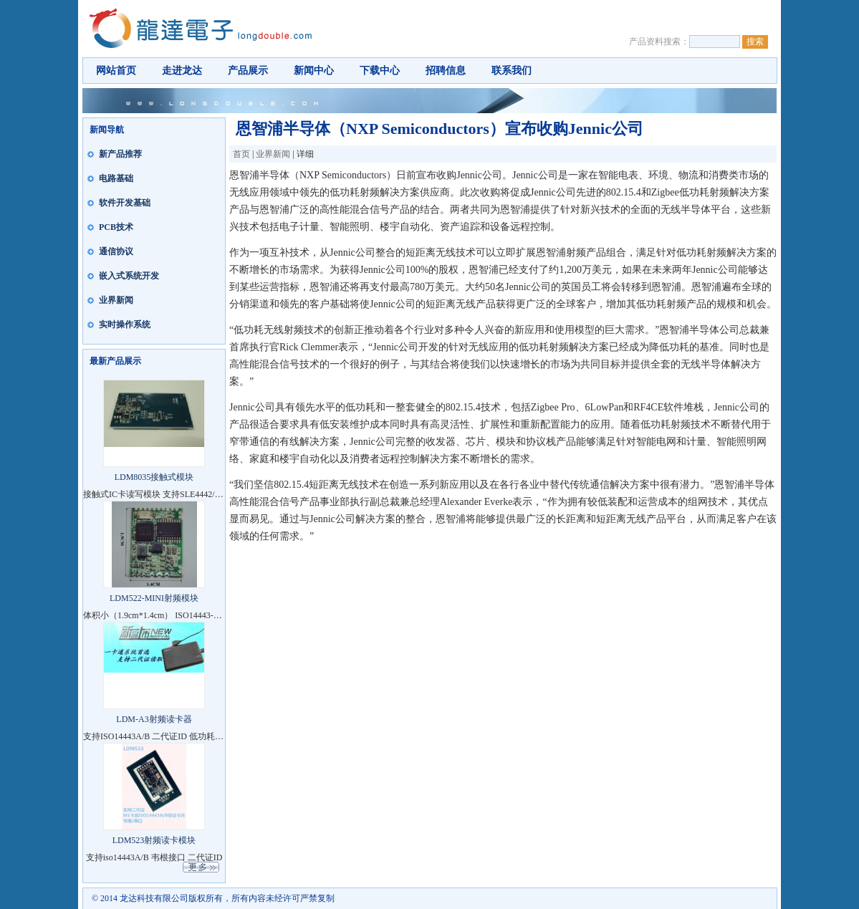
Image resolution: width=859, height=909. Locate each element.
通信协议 (116, 251)
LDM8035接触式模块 (154, 477)
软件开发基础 (124, 203)
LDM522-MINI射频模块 (154, 598)
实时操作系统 (124, 324)
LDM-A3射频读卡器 (153, 719)
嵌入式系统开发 (129, 276)
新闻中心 (314, 70)
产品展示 (248, 70)
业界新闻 (116, 300)
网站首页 (116, 70)
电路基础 (116, 178)
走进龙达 (182, 70)
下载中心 (380, 70)
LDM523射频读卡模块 (154, 840)
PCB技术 (116, 227)
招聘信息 (446, 70)
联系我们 (511, 70)
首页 (241, 154)
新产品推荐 (120, 154)
